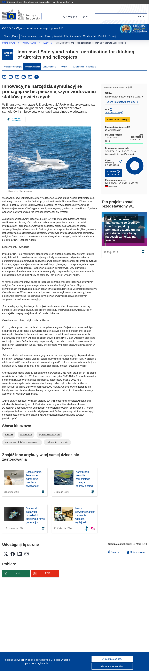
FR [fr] (23, 77)
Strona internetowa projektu (121, 102)
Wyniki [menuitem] (64, 67)
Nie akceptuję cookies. (112, 666)
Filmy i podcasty (72, 36)
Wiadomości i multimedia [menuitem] (84, 67)
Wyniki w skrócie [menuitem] (32, 67)
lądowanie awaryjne (49, 434)
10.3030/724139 (112, 112)
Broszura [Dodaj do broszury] (114, 551)
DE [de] (4, 77)
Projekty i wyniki (53, 36)
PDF (47, 573)
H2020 (45, 43)
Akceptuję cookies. (112, 659)
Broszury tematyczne (31, 36)
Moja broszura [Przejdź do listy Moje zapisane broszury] (136, 552)
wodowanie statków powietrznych (22, 442)
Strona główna (10, 36)
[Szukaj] (139, 16)
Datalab (102, 36)
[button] (85, 16)
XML (18, 573)
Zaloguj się (70, 16)
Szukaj (112, 36)
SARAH (9, 434)
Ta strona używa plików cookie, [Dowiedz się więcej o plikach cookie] (19, 660)
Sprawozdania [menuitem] (49, 67)
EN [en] (10, 77)
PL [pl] (37, 77)
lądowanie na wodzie (57, 442)
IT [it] (30, 77)
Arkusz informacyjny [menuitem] (13, 67)
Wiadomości (89, 36)
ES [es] (17, 77)
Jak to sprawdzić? (63, 2)
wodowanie (26, 434)
